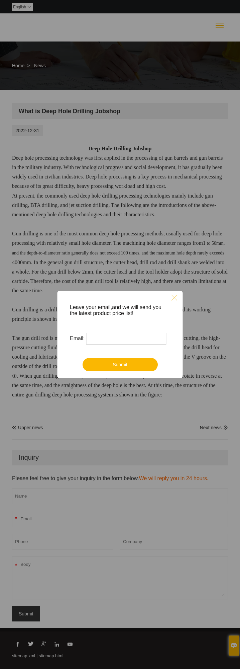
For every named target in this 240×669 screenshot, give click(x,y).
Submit (120, 364)
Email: (77, 338)
